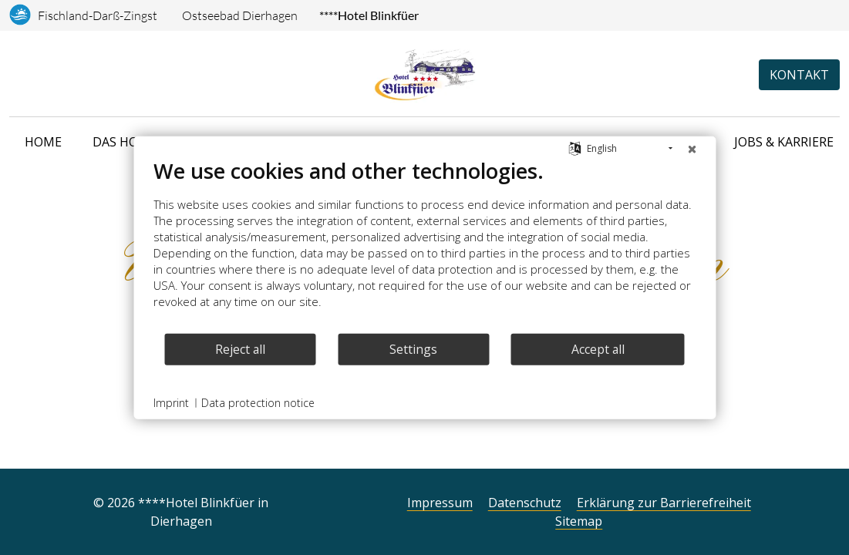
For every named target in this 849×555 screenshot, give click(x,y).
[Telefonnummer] (56, 74)
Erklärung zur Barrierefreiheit (664, 502)
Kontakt (799, 74)
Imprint (171, 402)
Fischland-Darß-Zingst (97, 15)
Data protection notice (258, 402)
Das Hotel (126, 141)
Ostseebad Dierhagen (240, 15)
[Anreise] (36, 74)
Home (43, 141)
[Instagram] (323, 508)
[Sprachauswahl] (15, 74)
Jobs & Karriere (784, 141)
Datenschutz (524, 502)
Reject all (240, 348)
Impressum (440, 502)
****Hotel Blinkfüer (369, 15)
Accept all (598, 348)
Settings (413, 348)
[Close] (691, 148)
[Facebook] (348, 508)
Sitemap (578, 521)
